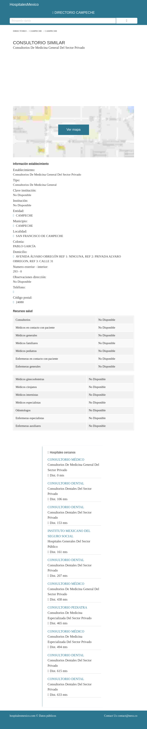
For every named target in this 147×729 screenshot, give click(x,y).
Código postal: (22, 297)
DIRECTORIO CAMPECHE (73, 12)
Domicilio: (20, 252)
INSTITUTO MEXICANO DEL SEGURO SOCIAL (69, 533)
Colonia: (18, 241)
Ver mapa (73, 129)
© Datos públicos (33, 715)
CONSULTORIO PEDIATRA (67, 607)
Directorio (20, 31)
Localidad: (20, 231)
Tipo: (16, 180)
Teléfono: (19, 287)
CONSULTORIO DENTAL (66, 483)
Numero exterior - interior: (30, 267)
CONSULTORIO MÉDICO (66, 459)
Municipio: (20, 221)
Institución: (20, 200)
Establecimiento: (24, 170)
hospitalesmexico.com (22, 715)
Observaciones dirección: (29, 277)
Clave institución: (24, 190)
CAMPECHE (36, 31)
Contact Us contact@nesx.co (120, 715)
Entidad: (18, 211)
